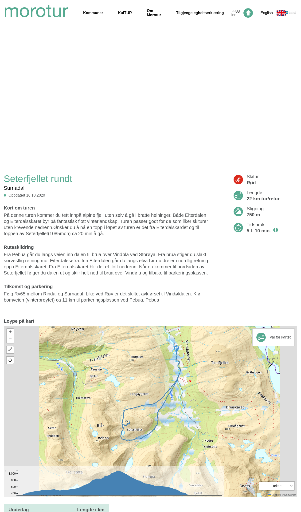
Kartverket (290, 494)
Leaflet (274, 494)
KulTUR (125, 13)
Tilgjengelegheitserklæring (200, 13)
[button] (176, 349)
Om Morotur (154, 13)
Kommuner (93, 13)
